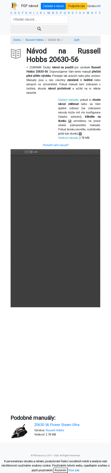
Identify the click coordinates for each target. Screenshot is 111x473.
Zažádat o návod (53, 6)
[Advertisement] (55, 338)
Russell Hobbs (34, 40)
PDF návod (24, 6)
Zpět (76, 40)
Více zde (73, 470)
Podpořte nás (76, 6)
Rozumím (60, 470)
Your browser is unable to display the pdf (55, 228)
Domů (17, 40)
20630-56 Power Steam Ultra (56, 425)
